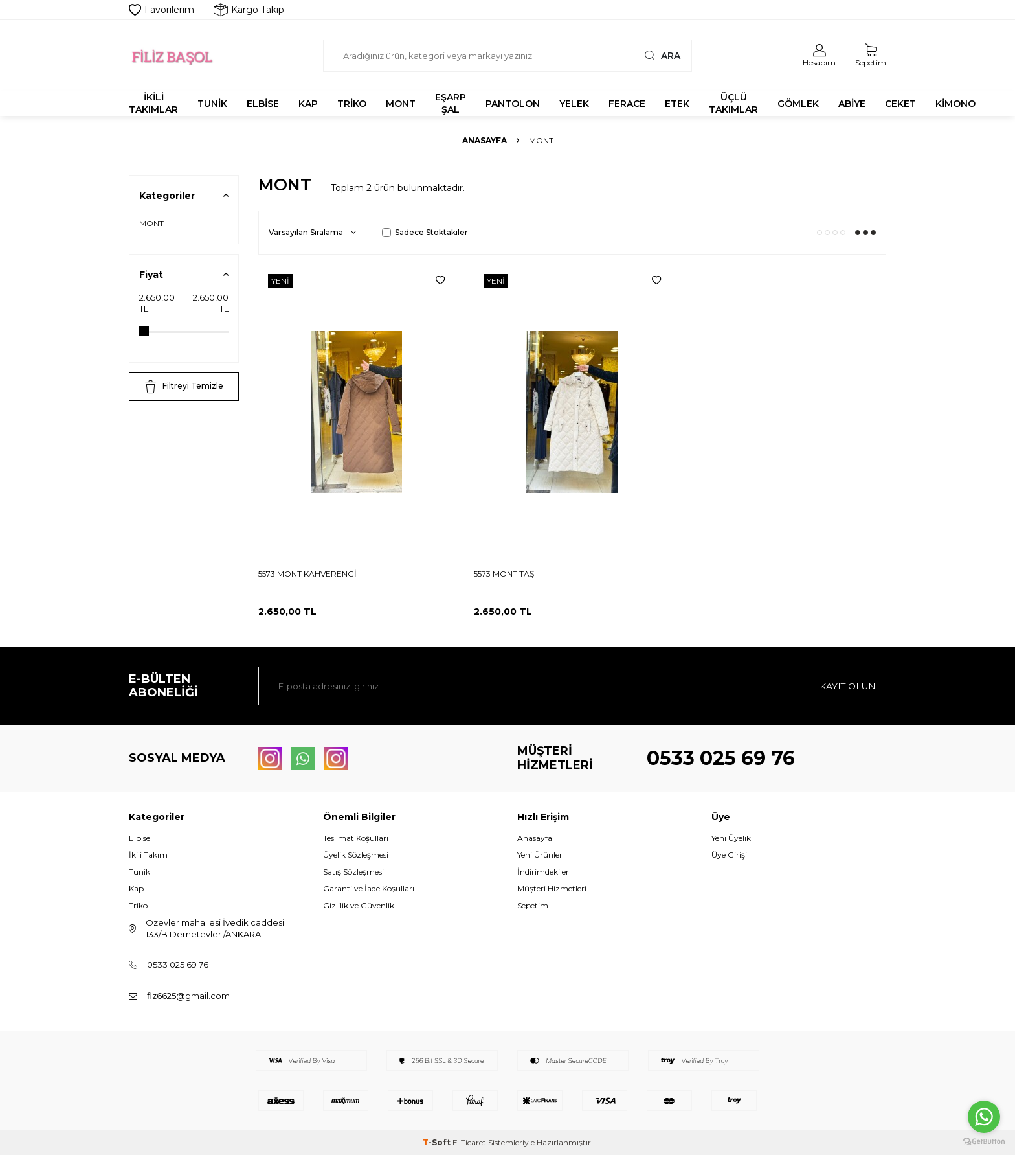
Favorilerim (161, 9)
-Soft (437, 1142)
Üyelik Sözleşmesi (355, 855)
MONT (401, 103)
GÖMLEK (798, 103)
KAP (308, 103)
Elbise (139, 838)
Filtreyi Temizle (184, 386)
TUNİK (212, 103)
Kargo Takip (249, 9)
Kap (136, 888)
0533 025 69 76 (721, 758)
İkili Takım (148, 855)
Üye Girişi (729, 855)
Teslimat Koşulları (355, 838)
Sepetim (532, 905)
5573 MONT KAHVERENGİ (307, 573)
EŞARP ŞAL (450, 103)
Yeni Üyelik (731, 838)
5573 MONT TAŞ (504, 573)
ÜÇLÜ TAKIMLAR (733, 103)
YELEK (574, 103)
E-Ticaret (469, 1142)
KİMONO (955, 103)
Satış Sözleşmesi (353, 871)
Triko (138, 905)
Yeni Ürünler (540, 855)
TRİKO (351, 103)
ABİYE (851, 103)
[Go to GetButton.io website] (984, 1142)
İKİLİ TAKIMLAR (153, 103)
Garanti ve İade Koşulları (368, 888)
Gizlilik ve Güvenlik (358, 905)
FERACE (626, 103)
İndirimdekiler (543, 871)
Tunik (139, 871)
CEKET (900, 103)
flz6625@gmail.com (188, 995)
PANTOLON (512, 103)
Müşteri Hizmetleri (551, 888)
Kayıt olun (847, 686)
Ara (660, 55)
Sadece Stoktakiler (425, 232)
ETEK (677, 103)
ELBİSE (263, 103)
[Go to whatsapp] (984, 1117)
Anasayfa (484, 140)
